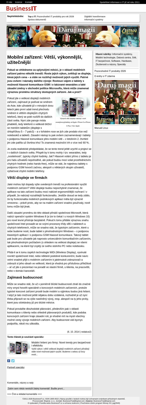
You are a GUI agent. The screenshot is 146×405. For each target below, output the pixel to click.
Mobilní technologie (105, 57)
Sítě (134, 57)
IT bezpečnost (103, 61)
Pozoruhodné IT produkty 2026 (110, 71)
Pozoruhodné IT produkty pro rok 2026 (51, 16)
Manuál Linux (101, 128)
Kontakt (28, 2)
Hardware (126, 61)
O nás (9, 2)
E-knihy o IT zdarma (105, 76)
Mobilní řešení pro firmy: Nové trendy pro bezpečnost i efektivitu (61, 344)
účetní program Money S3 (100, 403)
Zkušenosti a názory (106, 64)
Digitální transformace (95, 16)
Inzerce (18, 2)
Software (115, 61)
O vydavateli (33, 403)
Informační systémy (93, 19)
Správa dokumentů (37, 19)
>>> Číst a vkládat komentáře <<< (24, 394)
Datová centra (124, 57)
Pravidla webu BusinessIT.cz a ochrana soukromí (59, 403)
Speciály (121, 64)
